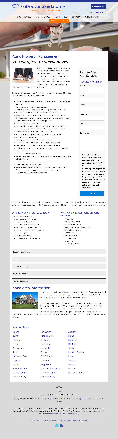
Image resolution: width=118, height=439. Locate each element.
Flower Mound (20, 368)
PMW (37, 399)
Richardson (18, 348)
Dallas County (20, 372)
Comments (84, 133)
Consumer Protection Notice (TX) (75, 421)
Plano (71, 335)
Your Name (84, 86)
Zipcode (83, 123)
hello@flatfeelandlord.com (48, 414)
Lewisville (45, 348)
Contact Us (76, 17)
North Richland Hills (50, 368)
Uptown (72, 368)
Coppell (17, 360)
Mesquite (72, 340)
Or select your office (95, 12)
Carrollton (46, 344)
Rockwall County (76, 372)
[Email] (92, 99)
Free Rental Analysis (59, 20)
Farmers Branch (76, 352)
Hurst (71, 356)
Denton (71, 344)
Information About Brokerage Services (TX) (46, 421)
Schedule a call (98, 7)
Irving (15, 335)
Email (82, 95)
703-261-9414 (65, 399)
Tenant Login (77, 399)
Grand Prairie (47, 335)
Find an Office (98, 399)
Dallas (16, 331)
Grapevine (46, 364)
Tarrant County (48, 372)
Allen (15, 352)
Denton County (48, 376)
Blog (97, 17)
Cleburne (45, 360)
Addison (72, 331)
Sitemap (88, 399)
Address (83, 114)
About (65, 17)
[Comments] (92, 143)
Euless (44, 352)
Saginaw (72, 360)
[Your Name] (92, 90)
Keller (16, 364)
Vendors (88, 17)
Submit (92, 194)
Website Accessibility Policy (69, 414)
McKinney (45, 340)
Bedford (72, 364)
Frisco (15, 344)
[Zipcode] (92, 128)
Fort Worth (46, 331)
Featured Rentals (42, 17)
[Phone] (92, 109)
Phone (82, 105)
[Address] (92, 118)
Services (27, 17)
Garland (17, 340)
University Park (20, 356)
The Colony (46, 356)
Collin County (19, 376)
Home (18, 17)
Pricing (56, 17)
